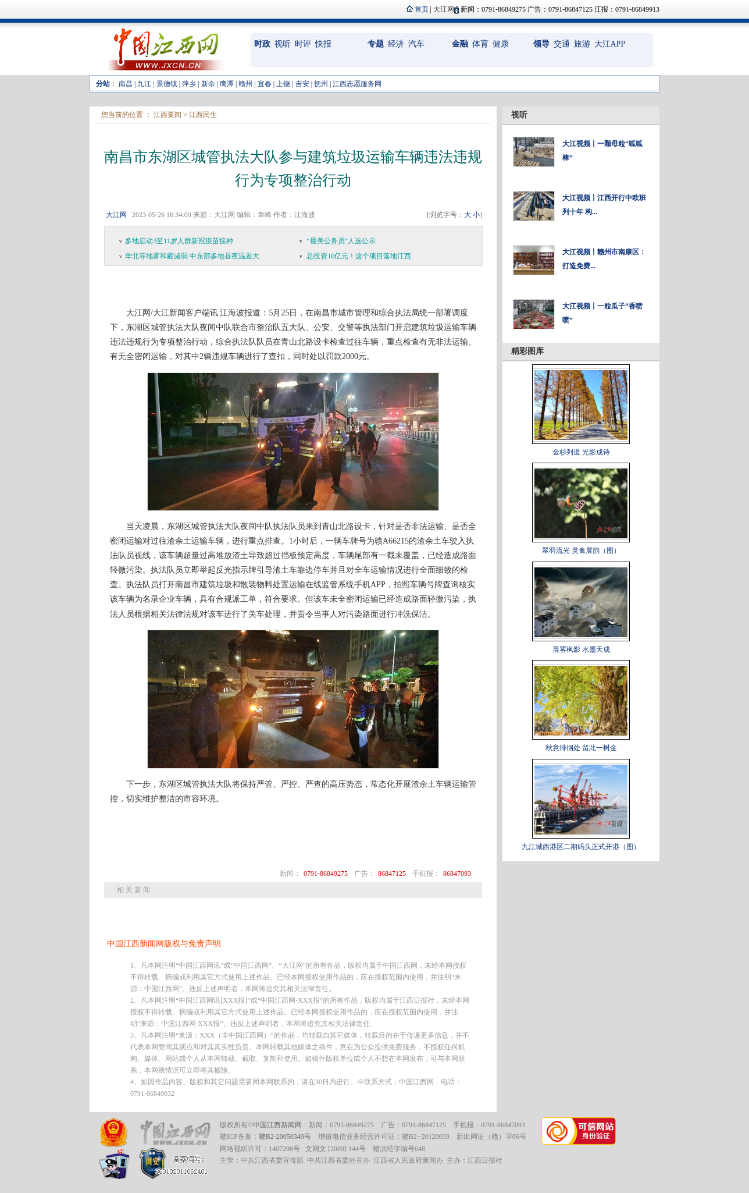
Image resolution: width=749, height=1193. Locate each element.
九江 (144, 84)
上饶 (283, 84)
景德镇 (166, 84)
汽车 (416, 44)
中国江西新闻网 (277, 1125)
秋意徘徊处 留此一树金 (581, 748)
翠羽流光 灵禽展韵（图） (581, 550)
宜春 (265, 84)
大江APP (610, 44)
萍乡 (189, 84)
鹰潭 (227, 84)
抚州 (321, 84)
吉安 (302, 84)
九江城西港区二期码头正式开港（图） (581, 847)
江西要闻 (167, 115)
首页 (422, 9)
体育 (480, 44)
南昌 (126, 84)
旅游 (582, 44)
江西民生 (203, 115)
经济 (396, 44)
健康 (501, 44)
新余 (208, 84)
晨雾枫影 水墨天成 (581, 649)
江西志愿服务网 (357, 84)
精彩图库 (527, 351)
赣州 (245, 84)
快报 (323, 44)
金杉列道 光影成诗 (581, 452)
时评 (303, 44)
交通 (562, 44)
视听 (282, 44)
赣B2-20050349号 (285, 1136)
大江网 (116, 215)
